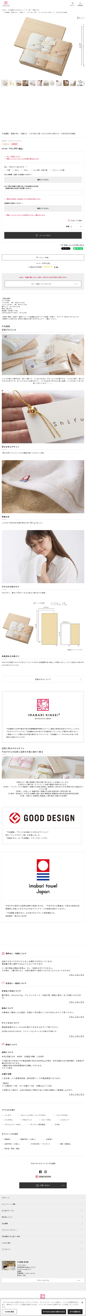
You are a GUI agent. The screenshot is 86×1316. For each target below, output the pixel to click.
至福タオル (36, 10)
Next (80, 46)
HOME (4, 10)
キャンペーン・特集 (8, 1204)
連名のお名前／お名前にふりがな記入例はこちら (23, 199)
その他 (57, 1124)
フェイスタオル (62, 1115)
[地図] (19, 1271)
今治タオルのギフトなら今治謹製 (43, 1163)
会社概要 (5, 1223)
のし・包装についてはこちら (41, 284)
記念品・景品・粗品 (11, 1148)
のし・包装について (13, 156)
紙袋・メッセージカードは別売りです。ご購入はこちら (25, 215)
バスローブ (65, 1120)
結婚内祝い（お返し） (28, 1139)
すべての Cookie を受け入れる (54, 1312)
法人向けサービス (8, 1211)
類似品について (7, 1217)
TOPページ (6, 1198)
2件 (48, 263)
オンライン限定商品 (37, 1124)
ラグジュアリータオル (12, 1124)
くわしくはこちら (76, 974)
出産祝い (49, 1139)
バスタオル (8, 1120)
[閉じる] (82, 1302)
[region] (43, 1307)
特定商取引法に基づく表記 (11, 1236)
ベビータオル (46, 1120)
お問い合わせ (45, 1185)
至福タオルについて (43, 679)
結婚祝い (7, 1139)
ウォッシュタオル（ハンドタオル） (33, 1115)
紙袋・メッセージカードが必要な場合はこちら (22, 159)
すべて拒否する (75, 1312)
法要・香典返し (65, 1144)
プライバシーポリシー (9, 1230)
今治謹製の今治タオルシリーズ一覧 (19, 10)
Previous (5, 46)
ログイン (72, 5)
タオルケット (27, 1120)
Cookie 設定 (6, 1243)
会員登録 (80, 5)
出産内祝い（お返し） (12, 1144)
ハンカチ (7, 1115)
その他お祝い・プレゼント (40, 1144)
